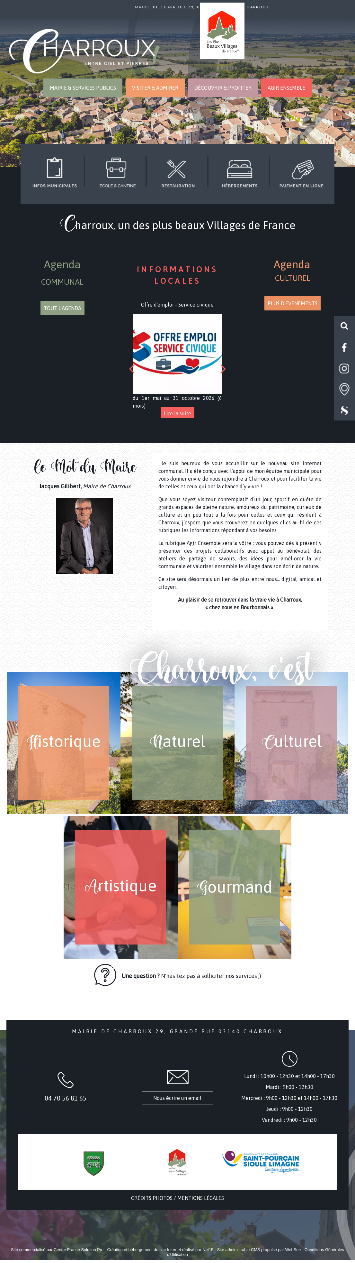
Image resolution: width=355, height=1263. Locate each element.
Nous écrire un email (177, 1098)
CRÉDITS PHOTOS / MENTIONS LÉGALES (177, 1198)
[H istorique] (64, 743)
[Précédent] (132, 368)
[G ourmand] (235, 887)
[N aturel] (177, 743)
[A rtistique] (121, 887)
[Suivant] (223, 368)
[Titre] (54, 173)
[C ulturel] (292, 743)
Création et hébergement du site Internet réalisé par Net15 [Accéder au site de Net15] (160, 1249)
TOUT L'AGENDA (62, 308)
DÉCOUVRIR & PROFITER (223, 88)
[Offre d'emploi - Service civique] (177, 354)
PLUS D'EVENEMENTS (292, 303)
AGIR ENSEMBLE (286, 88)
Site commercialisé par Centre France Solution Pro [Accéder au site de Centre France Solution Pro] (57, 1249)
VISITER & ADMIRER (155, 88)
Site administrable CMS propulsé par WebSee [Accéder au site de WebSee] (259, 1249)
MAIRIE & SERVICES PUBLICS (83, 88)
